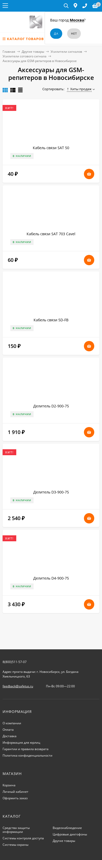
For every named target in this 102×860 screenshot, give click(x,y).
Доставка (10, 736)
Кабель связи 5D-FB (51, 319)
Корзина (9, 785)
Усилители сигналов (66, 51)
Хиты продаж (79, 89)
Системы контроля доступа (23, 838)
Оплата (8, 729)
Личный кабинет (15, 791)
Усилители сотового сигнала (24, 56)
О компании (12, 723)
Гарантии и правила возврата (26, 749)
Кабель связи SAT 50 (51, 147)
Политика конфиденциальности (27, 755)
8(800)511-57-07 (15, 662)
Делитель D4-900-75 (51, 578)
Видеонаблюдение (67, 828)
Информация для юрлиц (21, 742)
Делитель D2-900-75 (51, 406)
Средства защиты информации (16, 830)
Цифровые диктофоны (70, 834)
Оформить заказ (15, 798)
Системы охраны (15, 844)
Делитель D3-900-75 (51, 492)
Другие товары (33, 51)
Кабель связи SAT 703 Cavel (51, 233)
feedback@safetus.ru (18, 686)
